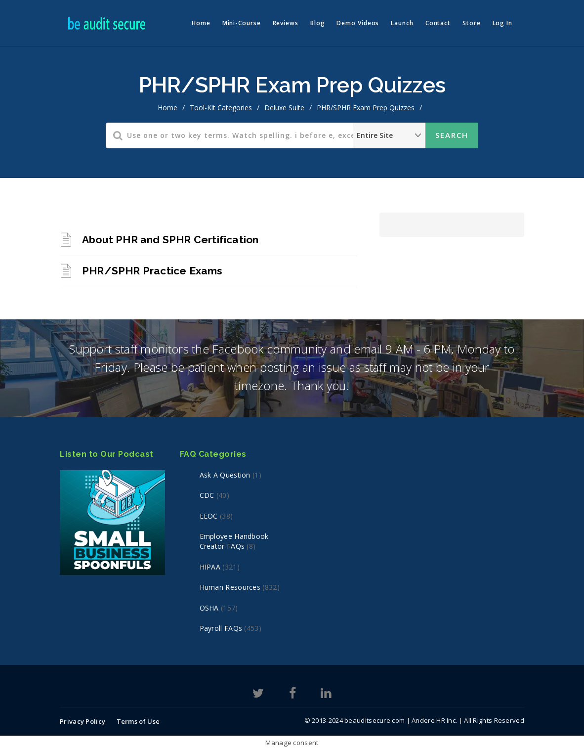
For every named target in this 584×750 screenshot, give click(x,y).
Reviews (285, 23)
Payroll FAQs (221, 628)
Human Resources (230, 587)
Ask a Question (225, 475)
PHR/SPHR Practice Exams (152, 271)
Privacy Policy (82, 721)
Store (471, 23)
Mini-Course (241, 23)
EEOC (209, 516)
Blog (317, 23)
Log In (502, 23)
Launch (402, 23)
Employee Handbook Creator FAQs (234, 541)
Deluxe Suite (284, 107)
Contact (438, 23)
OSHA (209, 608)
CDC (207, 495)
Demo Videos (357, 23)
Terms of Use (138, 721)
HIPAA (210, 567)
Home (201, 23)
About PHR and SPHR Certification (170, 239)
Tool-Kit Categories (221, 107)
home (167, 107)
